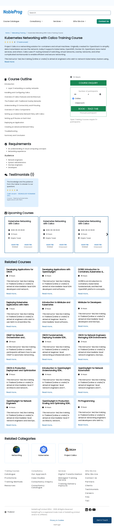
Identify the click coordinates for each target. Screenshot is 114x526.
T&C (87, 500)
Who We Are (79, 21)
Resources (10, 485)
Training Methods (14, 481)
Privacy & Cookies (57, 520)
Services (57, 21)
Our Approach (38, 474)
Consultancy (35, 21)
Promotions (11, 478)
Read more (9, 61)
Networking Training (19, 33)
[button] (106, 234)
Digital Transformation (70, 474)
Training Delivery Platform (67, 484)
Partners (89, 481)
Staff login (57, 525)
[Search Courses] (69, 13)
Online (78, 98)
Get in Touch (102, 520)
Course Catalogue (11, 21)
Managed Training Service (67, 479)
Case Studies (38, 478)
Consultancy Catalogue (38, 486)
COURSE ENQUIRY (88, 82)
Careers (89, 493)
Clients (88, 485)
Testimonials (91, 489)
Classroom (80, 103)
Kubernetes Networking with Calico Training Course (45, 33)
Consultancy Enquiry (42, 482)
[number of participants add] (101, 94)
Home (7, 33)
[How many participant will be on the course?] (88, 94)
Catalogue (10, 474)
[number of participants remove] (76, 94)
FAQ (87, 497)
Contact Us (104, 21)
